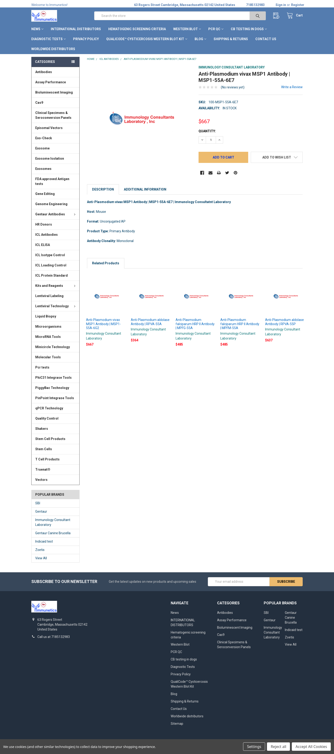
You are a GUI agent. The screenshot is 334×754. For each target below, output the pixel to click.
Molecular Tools (48, 357)
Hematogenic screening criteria (137, 29)
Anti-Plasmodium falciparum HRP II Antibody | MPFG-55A (195, 324)
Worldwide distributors (53, 49)
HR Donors (43, 224)
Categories (45, 62)
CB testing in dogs (249, 29)
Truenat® (42, 469)
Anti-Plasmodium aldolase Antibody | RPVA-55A (150, 322)
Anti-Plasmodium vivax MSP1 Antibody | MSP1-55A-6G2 (103, 324)
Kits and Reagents (56, 286)
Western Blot (187, 29)
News (37, 29)
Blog (200, 39)
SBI (37, 503)
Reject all (278, 746)
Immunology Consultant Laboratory (52, 522)
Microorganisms (48, 326)
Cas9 (39, 102)
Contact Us (265, 39)
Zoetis (40, 550)
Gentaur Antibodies (56, 214)
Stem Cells (43, 449)
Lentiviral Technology (56, 306)
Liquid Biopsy (45, 316)
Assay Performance (50, 82)
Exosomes (43, 169)
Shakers (41, 428)
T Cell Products (47, 459)
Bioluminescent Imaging (54, 92)
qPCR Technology (49, 408)
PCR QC (215, 29)
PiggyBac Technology (52, 388)
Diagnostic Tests (48, 39)
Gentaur (41, 511)
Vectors (41, 480)
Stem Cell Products (50, 439)
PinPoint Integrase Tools (54, 398)
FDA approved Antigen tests (52, 181)
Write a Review (292, 87)
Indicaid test (44, 541)
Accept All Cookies (311, 746)
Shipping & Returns (231, 39)
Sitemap (177, 723)
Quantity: (207, 131)
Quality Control (46, 418)
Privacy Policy (86, 39)
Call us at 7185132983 (53, 637)
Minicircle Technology (52, 347)
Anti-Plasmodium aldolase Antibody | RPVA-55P (284, 322)
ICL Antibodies (46, 234)
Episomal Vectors (49, 128)
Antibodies (43, 72)
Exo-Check (43, 138)
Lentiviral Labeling (49, 296)
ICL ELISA (42, 245)
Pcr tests (42, 367)
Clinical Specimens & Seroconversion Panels (53, 115)
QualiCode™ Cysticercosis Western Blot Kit (146, 39)
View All (41, 558)
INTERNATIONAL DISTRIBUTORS (76, 29)
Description (103, 189)
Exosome (42, 148)
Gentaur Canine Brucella (53, 533)
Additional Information (145, 189)
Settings (254, 746)
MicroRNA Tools (48, 337)
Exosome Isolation (49, 158)
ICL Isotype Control (50, 255)
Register (297, 5)
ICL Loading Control (50, 265)
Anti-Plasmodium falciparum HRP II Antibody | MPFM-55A (239, 324)
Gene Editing (45, 194)
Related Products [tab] (105, 263)
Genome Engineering (51, 204)
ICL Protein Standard (51, 275)
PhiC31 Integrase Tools (53, 377)
